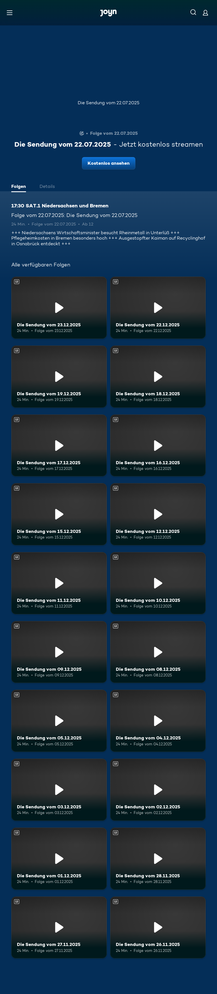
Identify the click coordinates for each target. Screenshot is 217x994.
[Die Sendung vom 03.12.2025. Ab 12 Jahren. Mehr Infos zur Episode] (59, 790)
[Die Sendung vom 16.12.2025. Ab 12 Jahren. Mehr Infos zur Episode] (158, 445)
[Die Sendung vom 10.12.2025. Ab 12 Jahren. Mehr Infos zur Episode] (158, 583)
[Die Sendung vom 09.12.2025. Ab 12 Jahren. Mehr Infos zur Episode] (59, 652)
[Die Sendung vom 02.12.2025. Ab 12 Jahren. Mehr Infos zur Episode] (158, 790)
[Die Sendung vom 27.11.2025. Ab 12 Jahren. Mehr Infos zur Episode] (59, 928)
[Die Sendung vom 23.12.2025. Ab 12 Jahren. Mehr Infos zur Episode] (59, 308)
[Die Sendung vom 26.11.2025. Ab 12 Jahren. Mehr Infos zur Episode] (158, 928)
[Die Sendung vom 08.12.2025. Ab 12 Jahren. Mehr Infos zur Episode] (158, 652)
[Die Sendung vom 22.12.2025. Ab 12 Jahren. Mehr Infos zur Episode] (158, 308)
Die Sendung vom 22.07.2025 (108, 102)
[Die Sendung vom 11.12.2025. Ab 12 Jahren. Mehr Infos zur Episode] (59, 583)
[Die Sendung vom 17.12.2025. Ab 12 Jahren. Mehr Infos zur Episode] (59, 445)
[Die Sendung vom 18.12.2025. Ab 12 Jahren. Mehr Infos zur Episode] (158, 377)
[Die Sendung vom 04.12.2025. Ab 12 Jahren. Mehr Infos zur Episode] (158, 721)
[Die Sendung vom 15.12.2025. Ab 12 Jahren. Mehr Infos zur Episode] (59, 514)
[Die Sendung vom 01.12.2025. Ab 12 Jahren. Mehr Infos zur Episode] (59, 859)
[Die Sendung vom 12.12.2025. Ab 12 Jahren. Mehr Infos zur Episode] (158, 514)
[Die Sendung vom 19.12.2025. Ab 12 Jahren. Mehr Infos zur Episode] (59, 377)
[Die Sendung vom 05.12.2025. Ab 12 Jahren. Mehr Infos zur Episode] (59, 721)
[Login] (205, 13)
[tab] (20, 187)
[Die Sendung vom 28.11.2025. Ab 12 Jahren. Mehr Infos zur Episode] (158, 859)
